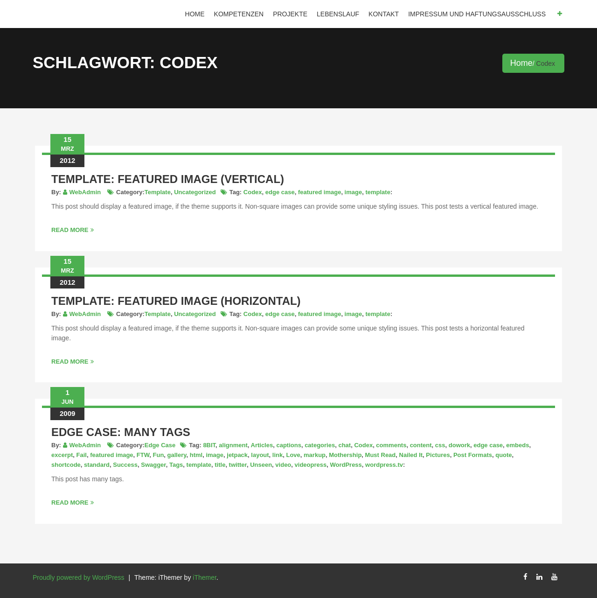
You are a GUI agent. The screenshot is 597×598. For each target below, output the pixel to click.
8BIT (209, 445)
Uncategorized (195, 192)
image (353, 192)
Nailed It (411, 454)
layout (260, 454)
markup (315, 454)
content (421, 445)
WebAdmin (85, 192)
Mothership (345, 454)
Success (125, 464)
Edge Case (160, 445)
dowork (459, 445)
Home (195, 14)
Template (158, 192)
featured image (319, 192)
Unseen (261, 464)
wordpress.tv (384, 464)
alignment (233, 445)
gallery (177, 454)
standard (97, 464)
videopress (311, 464)
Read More (72, 229)
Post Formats (472, 454)
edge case (280, 192)
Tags (176, 464)
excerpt (62, 454)
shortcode (66, 464)
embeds (517, 445)
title (220, 464)
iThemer (204, 577)
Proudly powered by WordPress (79, 577)
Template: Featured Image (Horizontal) (176, 301)
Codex (252, 192)
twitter (238, 464)
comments (391, 445)
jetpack (237, 454)
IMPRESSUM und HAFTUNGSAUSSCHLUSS (477, 14)
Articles (262, 445)
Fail (81, 454)
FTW (143, 454)
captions (288, 445)
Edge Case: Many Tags (120, 432)
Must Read (380, 454)
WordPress (345, 464)
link (277, 454)
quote (503, 454)
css (440, 445)
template (377, 192)
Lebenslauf (338, 14)
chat (344, 445)
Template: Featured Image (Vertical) (167, 179)
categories (320, 445)
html (196, 454)
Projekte (290, 14)
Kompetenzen (239, 14)
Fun (158, 454)
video (283, 464)
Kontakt (383, 14)
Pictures (438, 454)
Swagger (153, 464)
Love (293, 454)
